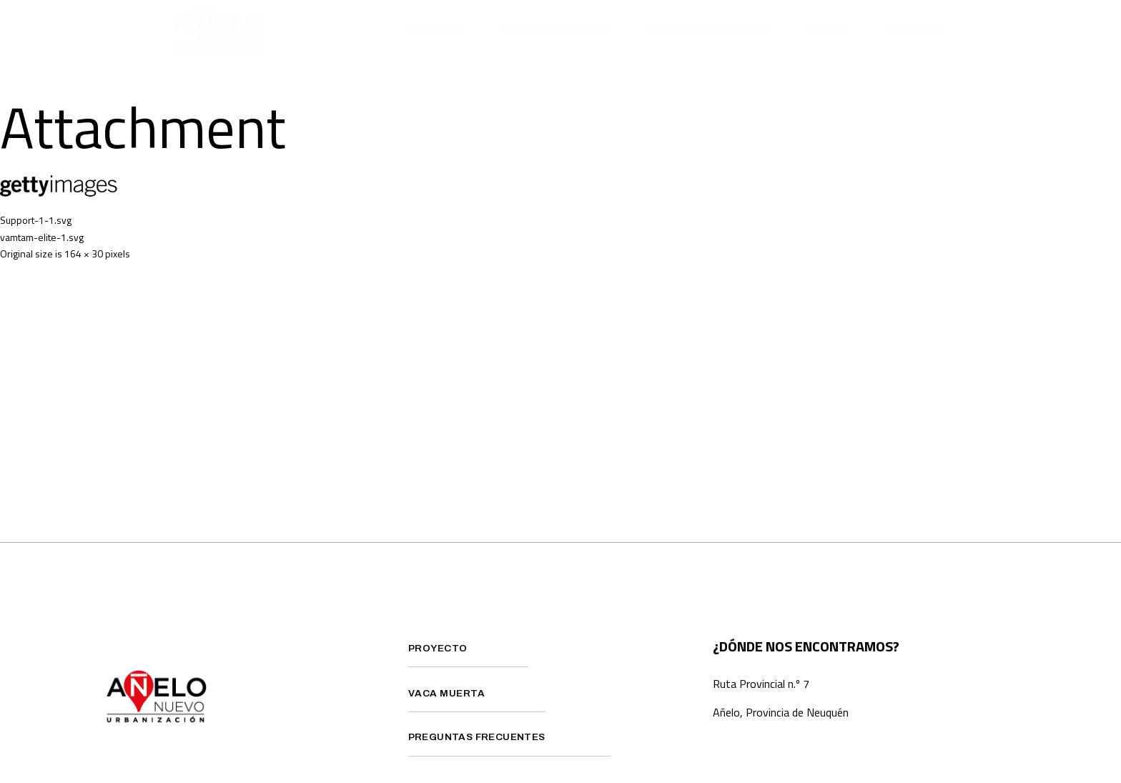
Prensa (829, 30)
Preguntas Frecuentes (711, 30)
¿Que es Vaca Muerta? (554, 30)
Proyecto (433, 30)
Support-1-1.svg (35, 219)
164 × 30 (83, 253)
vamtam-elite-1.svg (42, 237)
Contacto (913, 30)
